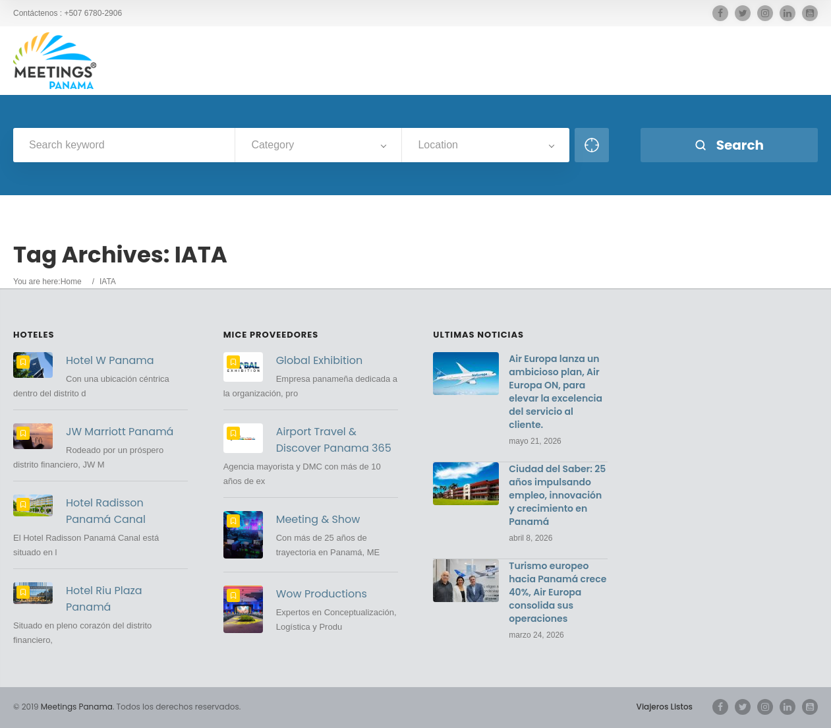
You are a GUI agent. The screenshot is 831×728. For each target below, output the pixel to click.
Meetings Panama (77, 706)
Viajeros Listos (665, 706)
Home (71, 281)
